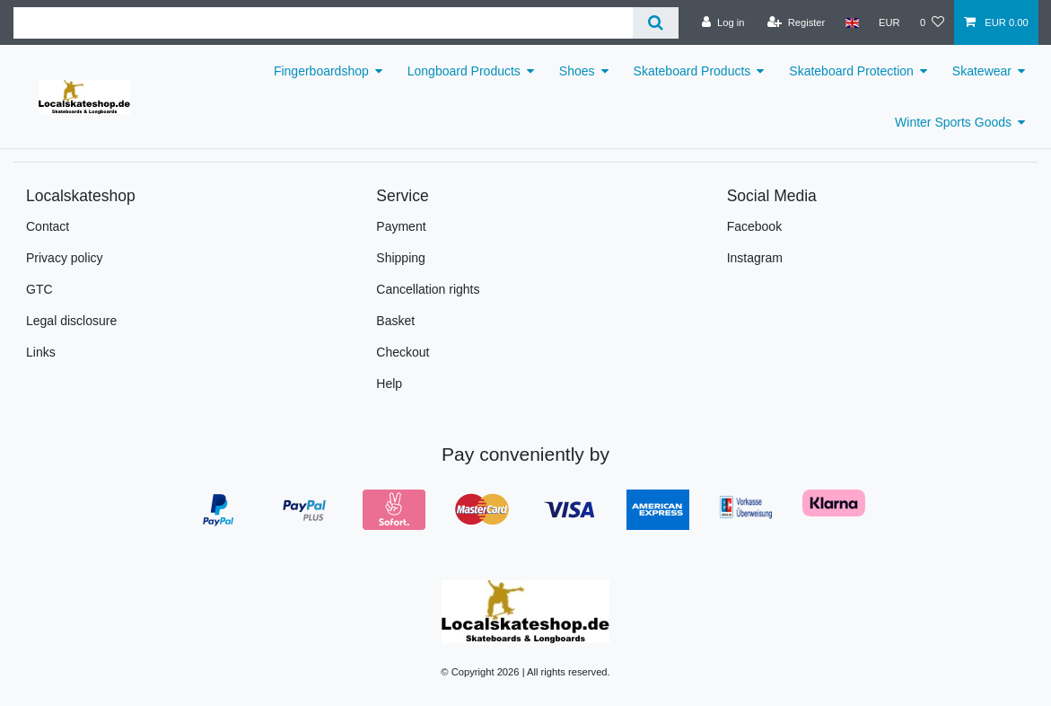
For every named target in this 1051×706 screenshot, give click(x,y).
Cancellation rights (427, 289)
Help (389, 383)
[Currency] (889, 22)
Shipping (400, 258)
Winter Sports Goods (953, 122)
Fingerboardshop (321, 71)
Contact (47, 226)
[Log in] (723, 22)
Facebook (754, 226)
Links (41, 352)
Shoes (577, 71)
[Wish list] (932, 22)
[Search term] (323, 23)
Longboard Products (464, 71)
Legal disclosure (71, 320)
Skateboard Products (692, 71)
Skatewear (982, 71)
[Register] (797, 22)
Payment (400, 226)
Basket (395, 320)
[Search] (656, 23)
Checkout (402, 352)
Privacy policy (64, 258)
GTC (39, 289)
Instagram (755, 258)
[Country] (851, 22)
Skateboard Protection (851, 71)
